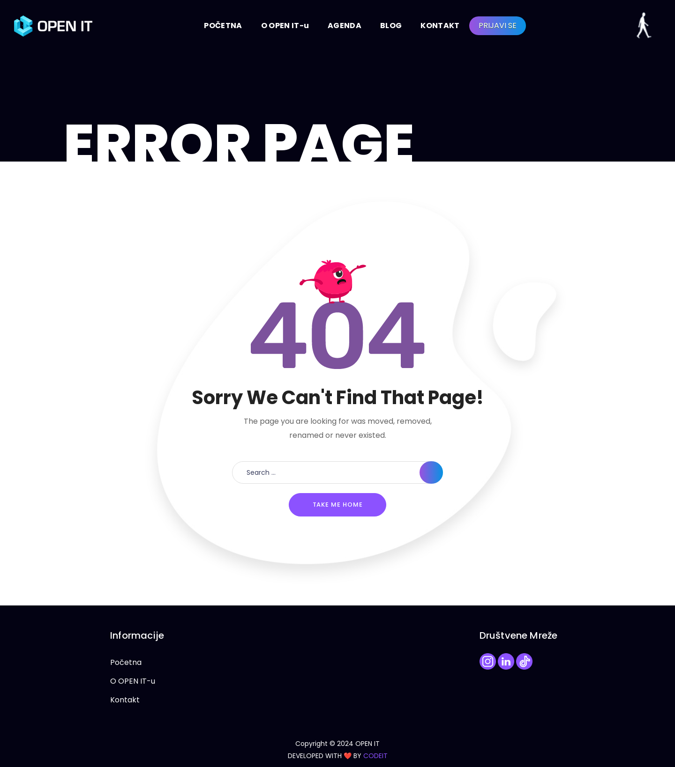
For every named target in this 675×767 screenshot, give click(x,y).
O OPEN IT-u (132, 681)
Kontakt (125, 699)
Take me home (338, 504)
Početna (126, 662)
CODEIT (375, 755)
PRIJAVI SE (498, 25)
